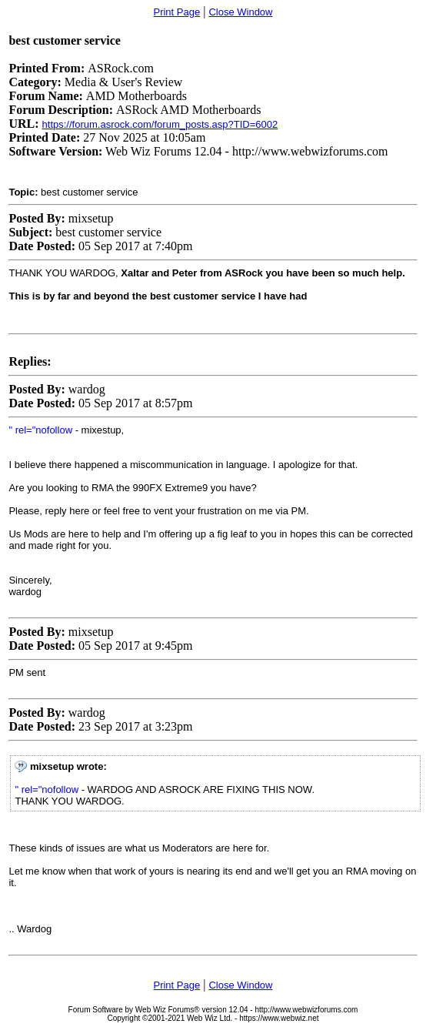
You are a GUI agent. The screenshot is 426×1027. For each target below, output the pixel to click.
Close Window (240, 12)
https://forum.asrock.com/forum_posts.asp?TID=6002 (160, 124)
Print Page (176, 12)
